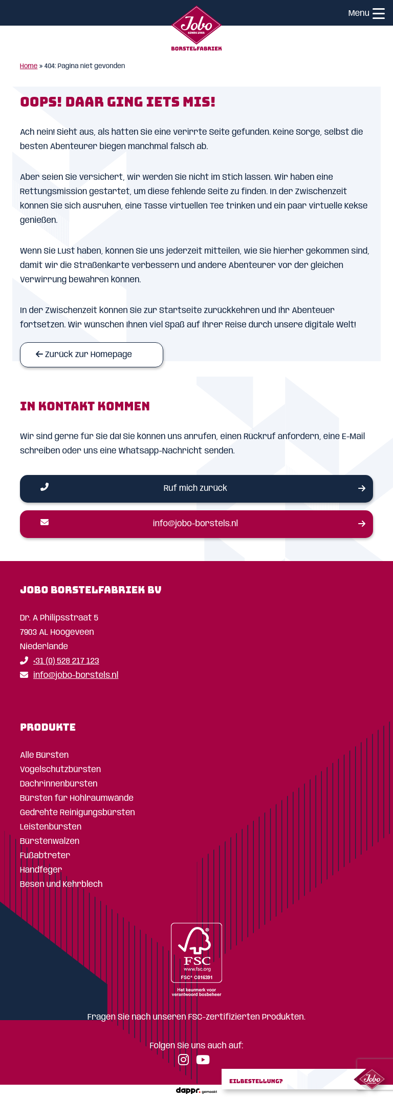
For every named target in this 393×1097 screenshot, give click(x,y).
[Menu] (378, 15)
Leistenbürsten (50, 827)
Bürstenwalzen (49, 841)
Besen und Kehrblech (61, 884)
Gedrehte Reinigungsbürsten (77, 813)
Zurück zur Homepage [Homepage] (84, 354)
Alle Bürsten (44, 755)
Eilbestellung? (256, 1081)
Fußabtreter (45, 856)
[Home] (196, 30)
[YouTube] (205, 1062)
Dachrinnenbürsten (59, 784)
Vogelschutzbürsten (60, 769)
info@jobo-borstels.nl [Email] (139, 523)
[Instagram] (186, 1062)
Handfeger (41, 870)
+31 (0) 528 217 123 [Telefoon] (59, 661)
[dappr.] (196, 1090)
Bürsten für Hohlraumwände (77, 798)
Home (28, 66)
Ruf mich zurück (133, 488)
